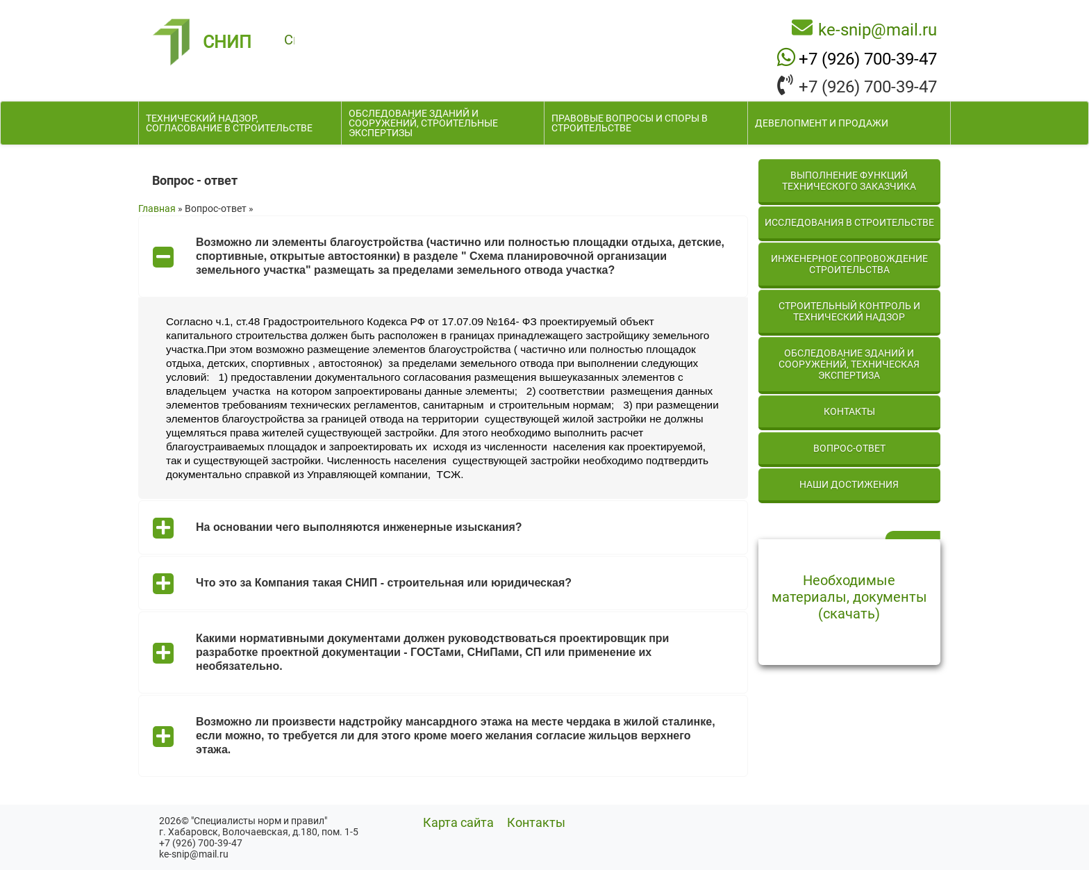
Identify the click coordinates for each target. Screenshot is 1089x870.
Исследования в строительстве (849, 222)
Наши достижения (849, 484)
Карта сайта (458, 822)
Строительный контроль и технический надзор (849, 311)
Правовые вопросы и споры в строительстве (629, 123)
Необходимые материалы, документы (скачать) (849, 597)
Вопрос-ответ (849, 448)
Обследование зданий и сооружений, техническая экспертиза (849, 364)
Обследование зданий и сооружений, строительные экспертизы (423, 123)
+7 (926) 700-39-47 (868, 58)
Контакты (849, 411)
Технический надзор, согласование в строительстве (229, 123)
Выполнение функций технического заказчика (849, 181)
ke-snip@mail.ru (877, 30)
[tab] (443, 256)
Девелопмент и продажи (821, 123)
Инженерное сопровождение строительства (849, 264)
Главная (157, 208)
